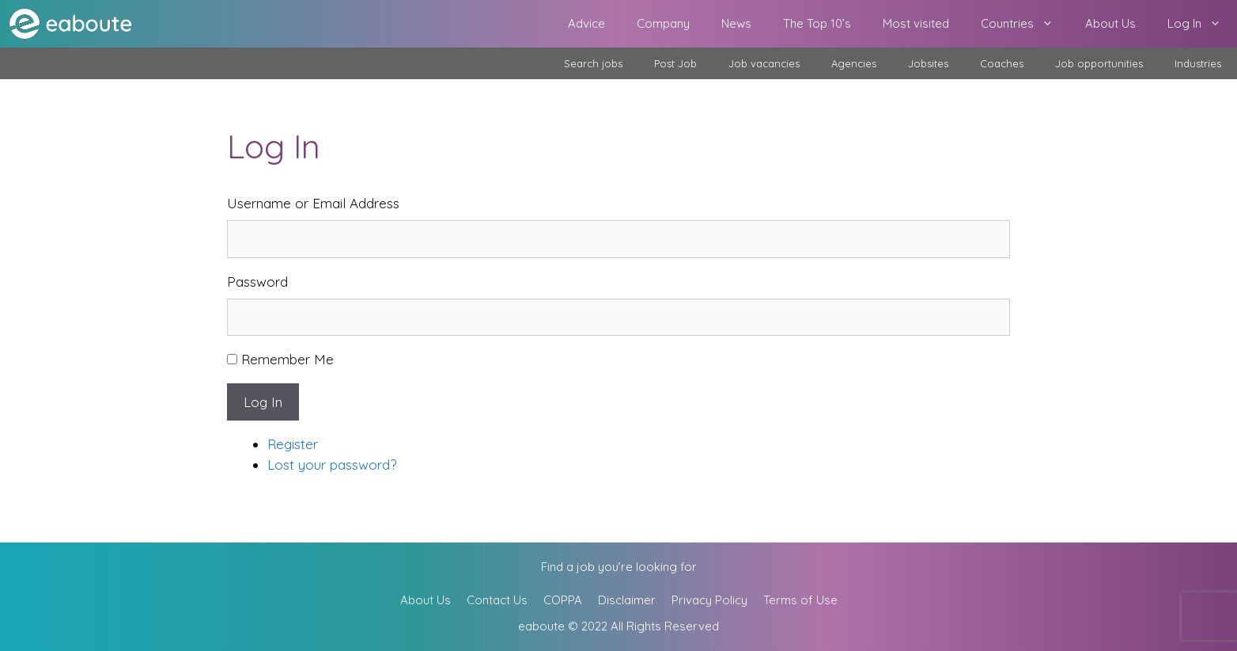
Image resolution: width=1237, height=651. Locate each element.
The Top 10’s (817, 23)
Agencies (853, 63)
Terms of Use (800, 599)
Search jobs (593, 63)
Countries (1025, 24)
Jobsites (928, 63)
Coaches (1001, 63)
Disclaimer (627, 599)
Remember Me (287, 359)
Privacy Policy (709, 599)
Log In (1202, 24)
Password (257, 281)
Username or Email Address (313, 203)
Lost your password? (331, 464)
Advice (586, 23)
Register (292, 444)
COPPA (562, 599)
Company (663, 23)
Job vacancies (764, 63)
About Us (1110, 23)
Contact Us (497, 599)
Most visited (916, 23)
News (736, 23)
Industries (1198, 63)
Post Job (675, 63)
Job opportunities (1099, 63)
